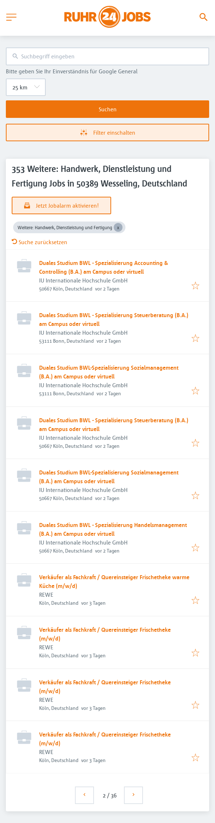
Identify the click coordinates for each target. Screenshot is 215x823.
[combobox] (107, 56)
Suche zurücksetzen (39, 242)
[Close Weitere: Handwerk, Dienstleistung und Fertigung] (118, 227)
